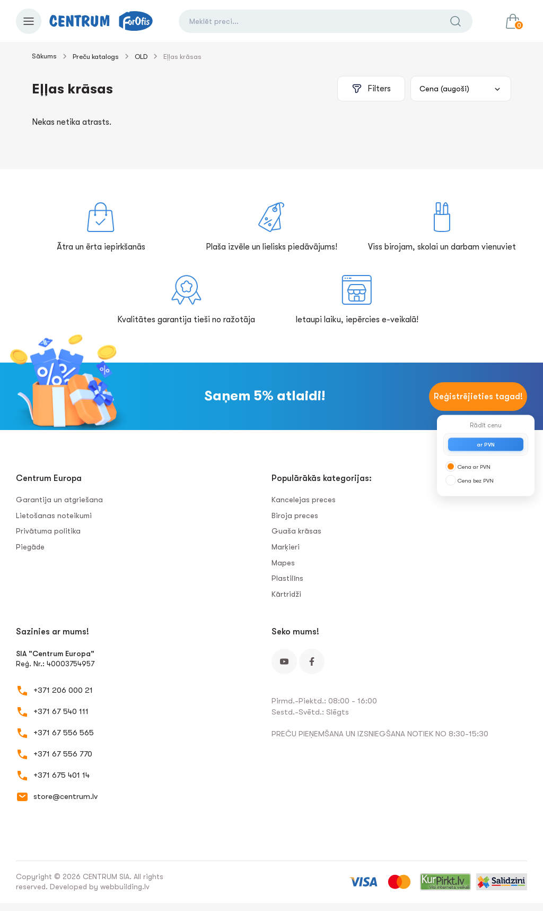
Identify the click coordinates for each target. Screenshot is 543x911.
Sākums (44, 56)
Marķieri (286, 547)
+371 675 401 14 (61, 775)
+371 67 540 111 (61, 711)
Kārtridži (286, 594)
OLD (141, 57)
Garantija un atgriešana (59, 499)
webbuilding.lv (125, 886)
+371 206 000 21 (63, 690)
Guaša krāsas (296, 531)
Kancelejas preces (304, 499)
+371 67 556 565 (63, 732)
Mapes (283, 562)
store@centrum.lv (65, 796)
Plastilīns (287, 578)
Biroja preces (295, 515)
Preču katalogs (96, 57)
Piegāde (30, 547)
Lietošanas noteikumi (54, 515)
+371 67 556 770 (62, 754)
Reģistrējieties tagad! (478, 396)
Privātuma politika (48, 531)
